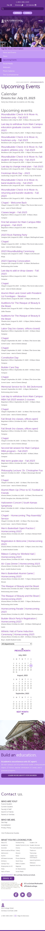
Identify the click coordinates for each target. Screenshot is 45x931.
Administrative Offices (8, 850)
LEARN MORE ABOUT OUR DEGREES (22, 775)
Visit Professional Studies (10, 833)
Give (27, 13)
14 (28, 665)
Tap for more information (12, 49)
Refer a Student (20, 863)
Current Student (7, 807)
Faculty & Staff (6, 809)
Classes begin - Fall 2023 (14, 212)
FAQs (2, 869)
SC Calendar (30, 5)
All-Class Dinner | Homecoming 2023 (20, 563)
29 (31, 670)
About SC (4, 842)
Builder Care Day (10, 367)
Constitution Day (9, 357)
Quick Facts (19, 861)
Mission (18, 853)
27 (25, 670)
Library (18, 850)
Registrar (18, 866)
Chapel (5, 241)
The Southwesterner (11, 75)
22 (31, 667)
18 (19, 667)
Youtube (22, 894)
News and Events (9, 52)
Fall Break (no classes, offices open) (19, 419)
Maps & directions (23, 916)
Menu (41, 21)
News (5, 56)
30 (13, 672)
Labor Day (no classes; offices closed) (20, 328)
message (15, 916)
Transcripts (33, 853)
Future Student (6, 804)
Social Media (8, 63)
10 (16, 665)
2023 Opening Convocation (15, 261)
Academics (4, 845)
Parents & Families (7, 814)
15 (31, 665)
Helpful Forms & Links (22, 845)
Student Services (35, 845)
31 (16, 672)
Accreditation (6, 825)
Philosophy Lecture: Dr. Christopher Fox (22, 470)
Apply (17, 13)
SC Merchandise (21, 869)
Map (8, 5)
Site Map (4, 822)
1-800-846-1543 (22, 2)
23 (13, 670)
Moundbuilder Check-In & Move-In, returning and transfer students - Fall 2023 (20, 192)
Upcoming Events (10, 60)
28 (28, 670)
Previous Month (22, 651)
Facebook (16, 894)
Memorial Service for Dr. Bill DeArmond (21, 386)
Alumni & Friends (7, 812)
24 (16, 670)
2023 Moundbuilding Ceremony (17, 251)
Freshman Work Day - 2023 (15, 173)
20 (25, 667)
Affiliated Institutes (7, 858)
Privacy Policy (6, 828)
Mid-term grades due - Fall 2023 (18, 461)
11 (19, 665)
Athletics (4, 861)
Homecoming (20, 842)
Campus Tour (5, 863)
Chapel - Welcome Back (14, 202)
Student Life (33, 842)
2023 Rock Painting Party (14, 235)
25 (19, 670)
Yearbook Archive (35, 865)
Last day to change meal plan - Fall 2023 (22, 166)
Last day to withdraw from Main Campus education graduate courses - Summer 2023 (22, 127)
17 (16, 667)
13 (25, 665)
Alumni (3, 855)
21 (28, 667)
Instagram (29, 894)
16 (13, 667)
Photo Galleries (9, 71)
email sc (7, 878)
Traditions (33, 850)
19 (22, 667)
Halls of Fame (5, 871)
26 (22, 670)
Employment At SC (7, 866)
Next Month (22, 712)
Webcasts (6, 67)
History (18, 848)
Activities (4, 848)
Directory (18, 5)
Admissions (4, 853)
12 (22, 665)
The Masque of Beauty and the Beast (20, 586)
